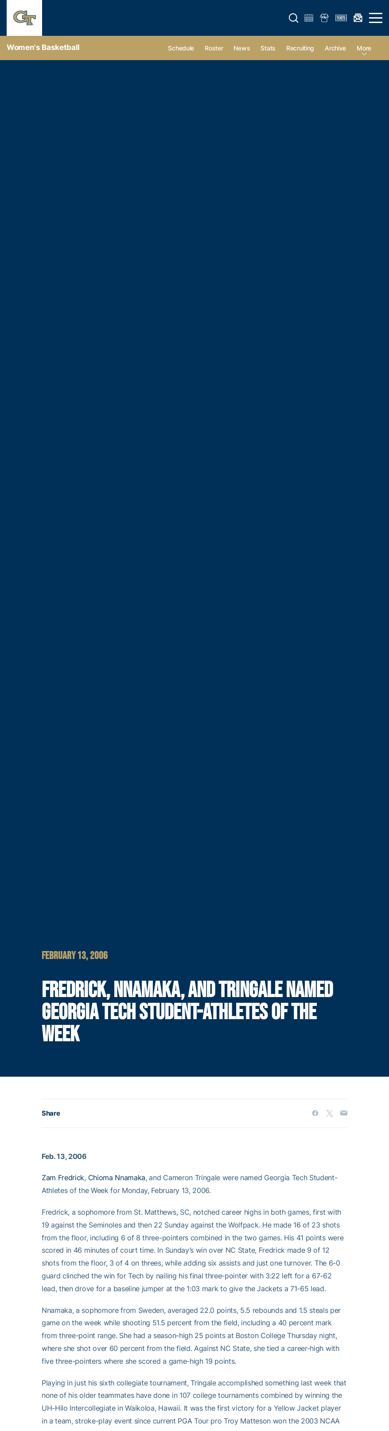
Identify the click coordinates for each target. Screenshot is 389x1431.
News (241, 48)
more (364, 48)
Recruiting (300, 48)
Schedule (181, 48)
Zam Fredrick (63, 1177)
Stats (268, 48)
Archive (335, 48)
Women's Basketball (43, 47)
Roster (214, 48)
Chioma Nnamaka (117, 1177)
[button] (294, 18)
